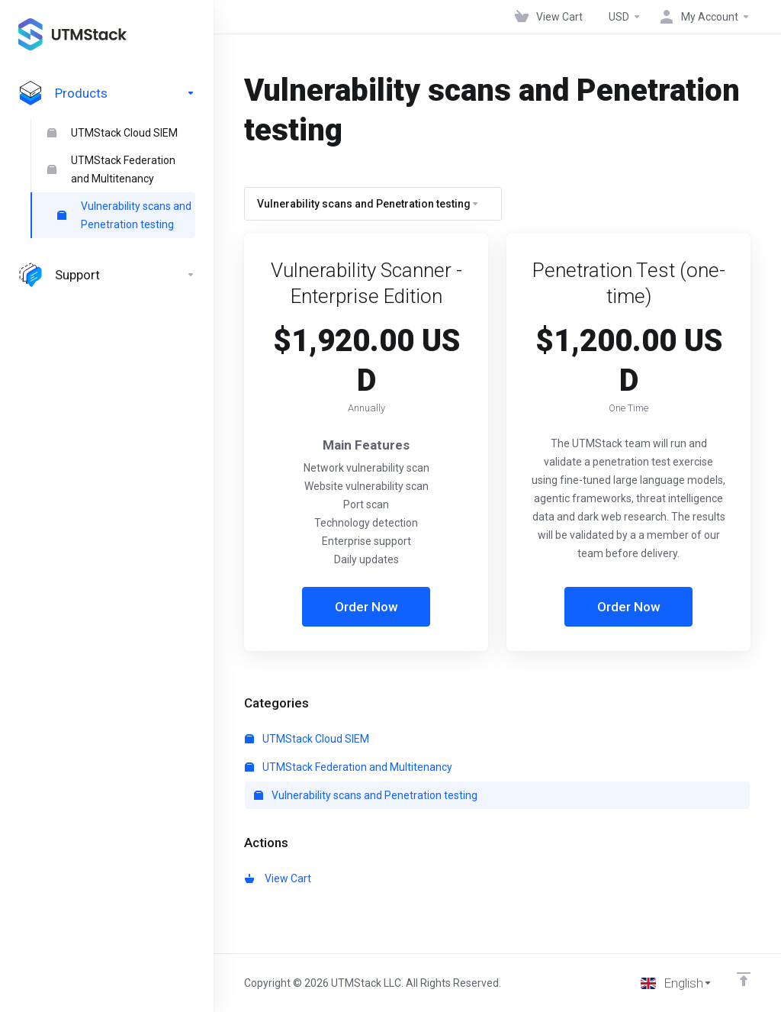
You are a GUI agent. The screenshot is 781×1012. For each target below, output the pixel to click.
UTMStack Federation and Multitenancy (111, 169)
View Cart (278, 878)
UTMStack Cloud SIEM (112, 133)
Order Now (366, 606)
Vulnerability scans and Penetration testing (124, 215)
